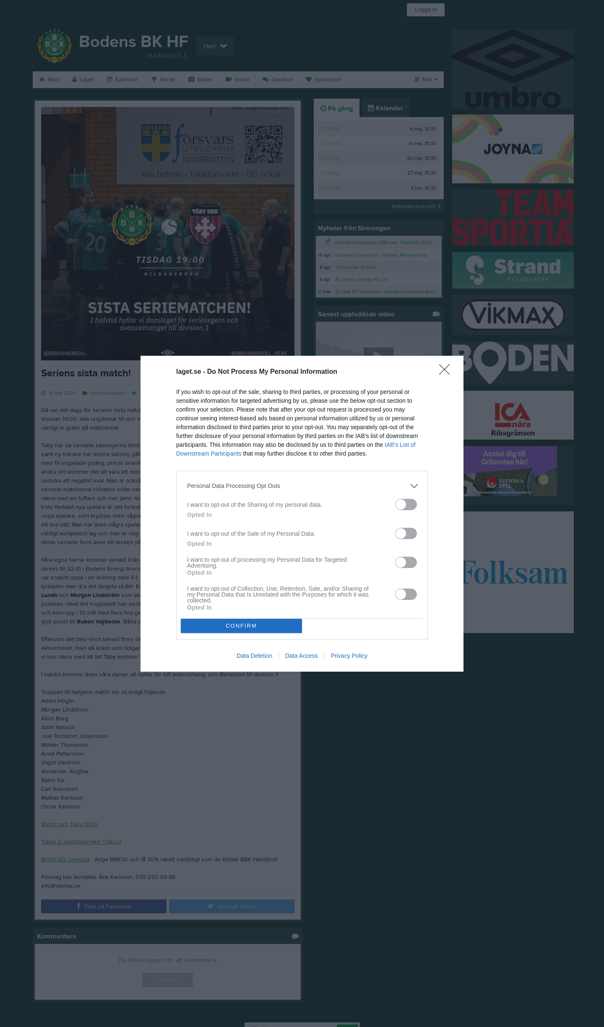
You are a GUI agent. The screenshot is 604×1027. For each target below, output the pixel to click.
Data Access (301, 655)
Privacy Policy (349, 655)
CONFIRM (241, 626)
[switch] (406, 504)
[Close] (447, 372)
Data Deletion (254, 655)
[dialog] (302, 514)
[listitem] (302, 486)
